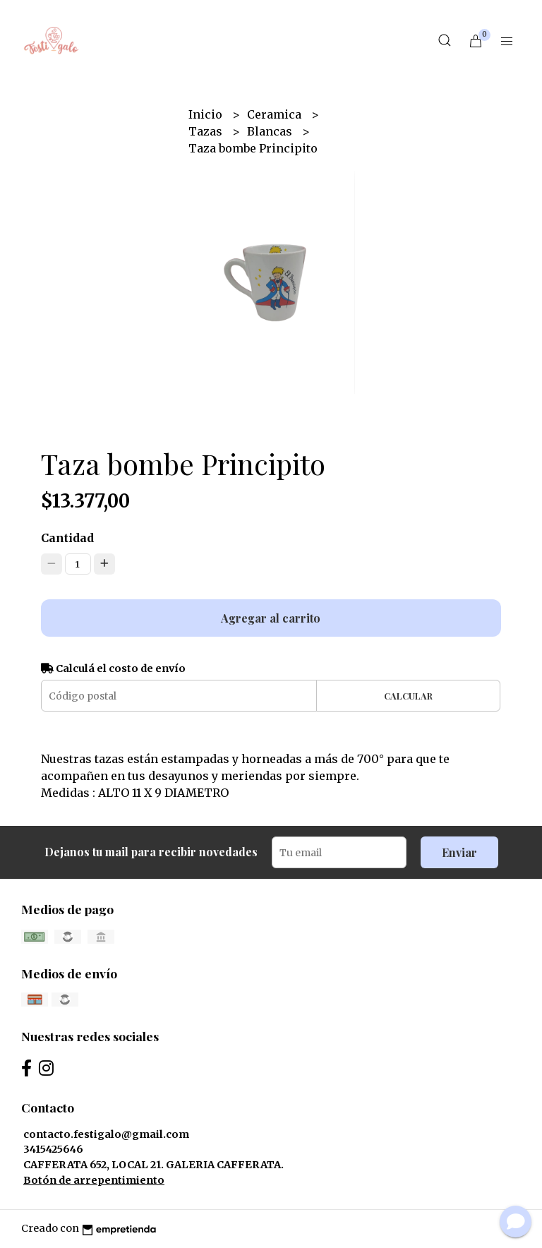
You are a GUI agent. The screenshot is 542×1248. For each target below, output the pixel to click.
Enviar (459, 852)
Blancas (271, 131)
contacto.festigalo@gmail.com (106, 1134)
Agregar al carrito (270, 618)
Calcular (408, 696)
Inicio (206, 114)
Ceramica (275, 114)
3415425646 (53, 1149)
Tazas (206, 131)
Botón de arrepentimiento (93, 1180)
